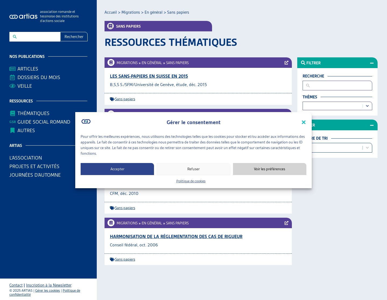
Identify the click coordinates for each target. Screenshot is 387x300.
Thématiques (33, 113)
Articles (27, 69)
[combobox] (333, 106)
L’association (27, 158)
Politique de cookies (191, 181)
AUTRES (27, 130)
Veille (24, 86)
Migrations (130, 12)
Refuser (193, 169)
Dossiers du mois (38, 77)
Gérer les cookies (47, 290)
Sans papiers (177, 63)
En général (154, 12)
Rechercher (73, 36)
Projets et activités (35, 166)
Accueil (111, 12)
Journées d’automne (35, 175)
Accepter (117, 169)
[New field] (38, 36)
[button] (303, 122)
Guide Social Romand (43, 122)
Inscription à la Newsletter (48, 285)
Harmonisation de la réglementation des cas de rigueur (176, 236)
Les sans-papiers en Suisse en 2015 (149, 76)
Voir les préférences (269, 169)
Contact (16, 285)
